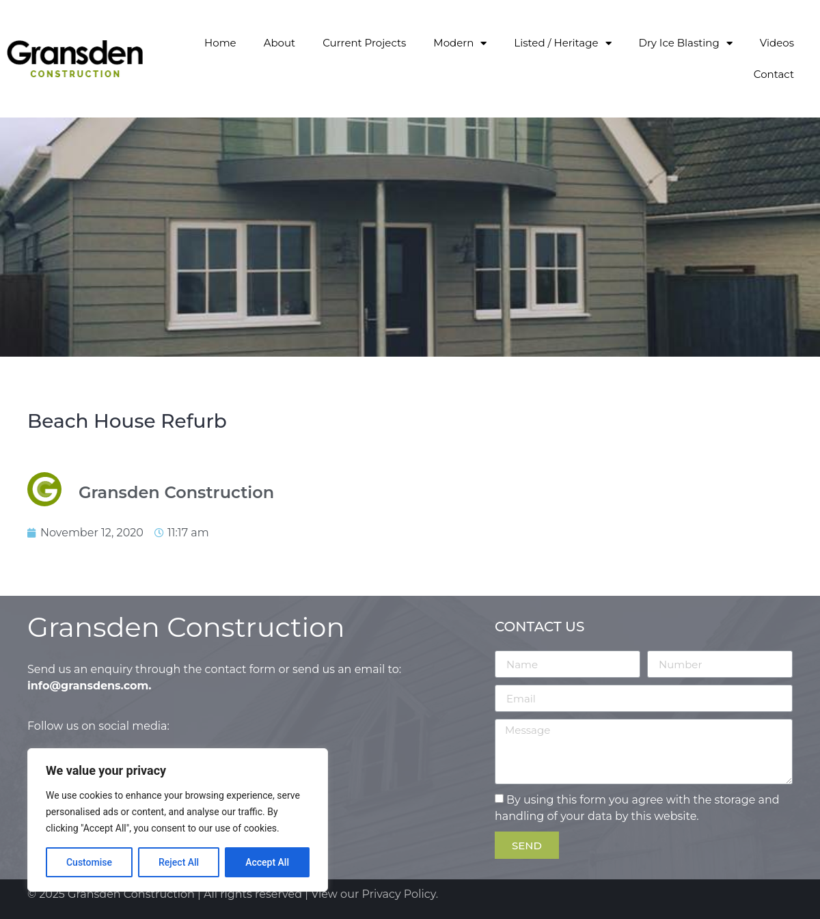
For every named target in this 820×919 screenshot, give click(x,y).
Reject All (179, 862)
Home (220, 42)
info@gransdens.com (87, 685)
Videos (777, 42)
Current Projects (364, 42)
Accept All (267, 862)
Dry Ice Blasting (686, 43)
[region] (177, 820)
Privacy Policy (399, 894)
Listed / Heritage (562, 43)
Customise (89, 862)
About (280, 42)
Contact (774, 74)
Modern (460, 43)
